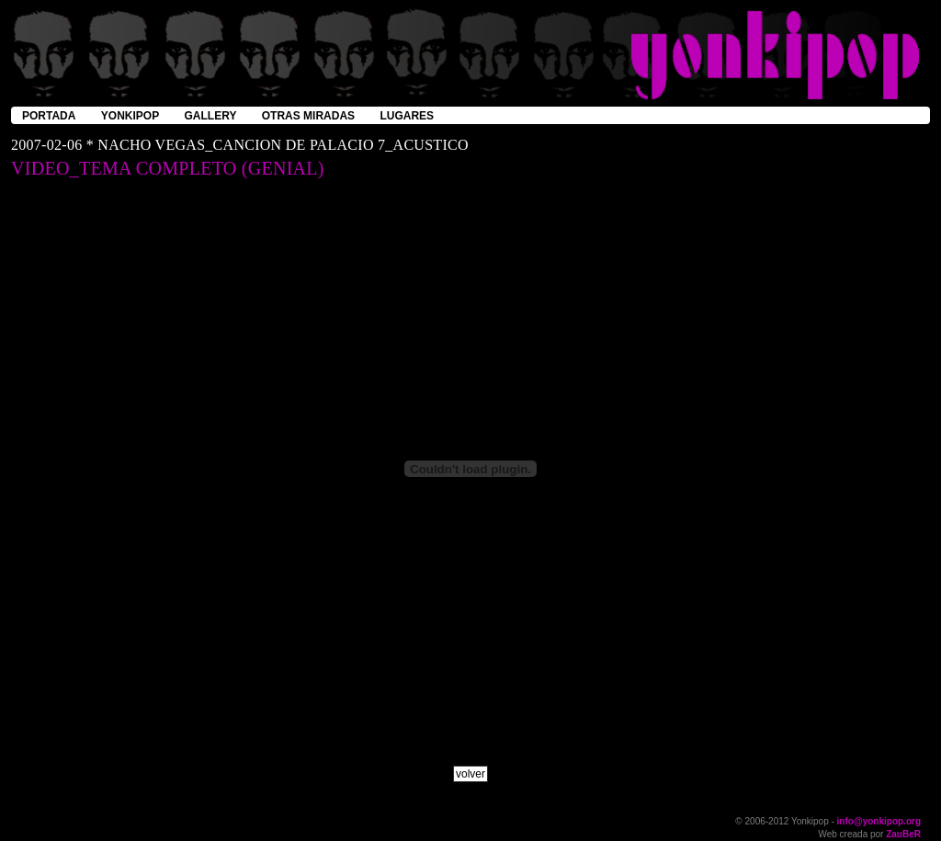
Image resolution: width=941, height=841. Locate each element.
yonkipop (130, 115)
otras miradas (308, 115)
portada (48, 115)
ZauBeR (903, 834)
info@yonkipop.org (879, 821)
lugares (407, 115)
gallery (211, 115)
